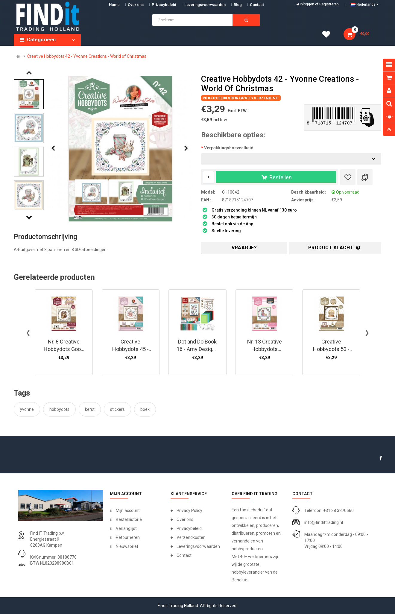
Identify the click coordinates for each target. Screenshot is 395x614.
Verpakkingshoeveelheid (228, 147)
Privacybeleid (164, 5)
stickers (117, 409)
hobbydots (59, 409)
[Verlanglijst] (348, 177)
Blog (238, 5)
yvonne (27, 409)
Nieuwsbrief (127, 546)
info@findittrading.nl (323, 522)
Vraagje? (244, 247)
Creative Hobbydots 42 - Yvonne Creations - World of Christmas (86, 56)
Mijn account (128, 510)
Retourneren (128, 537)
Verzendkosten (191, 537)
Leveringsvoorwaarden (205, 5)
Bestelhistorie (129, 519)
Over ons (136, 5)
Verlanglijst (126, 528)
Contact (184, 555)
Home (114, 5)
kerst (90, 409)
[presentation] (53, 148)
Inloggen (307, 4)
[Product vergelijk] (365, 177)
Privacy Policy (189, 510)
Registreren (329, 4)
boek (145, 409)
